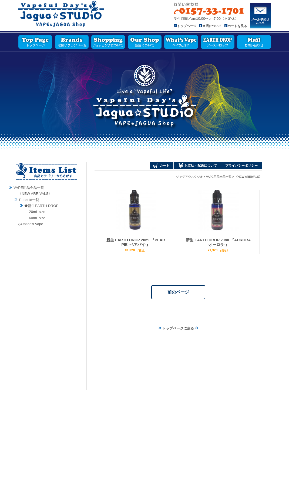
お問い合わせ (254, 42)
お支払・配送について (200, 165)
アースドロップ (217, 42)
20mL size (37, 212)
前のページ (178, 292)
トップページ (186, 26)
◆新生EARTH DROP (41, 206)
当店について (212, 26)
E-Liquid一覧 (29, 200)
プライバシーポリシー (241, 165)
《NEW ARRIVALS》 (35, 194)
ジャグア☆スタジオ (189, 176)
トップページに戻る (178, 328)
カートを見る (237, 26)
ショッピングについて (108, 42)
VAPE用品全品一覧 (29, 188)
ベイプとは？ (181, 42)
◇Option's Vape (30, 224)
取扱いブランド (71, 42)
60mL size (37, 218)
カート (164, 165)
